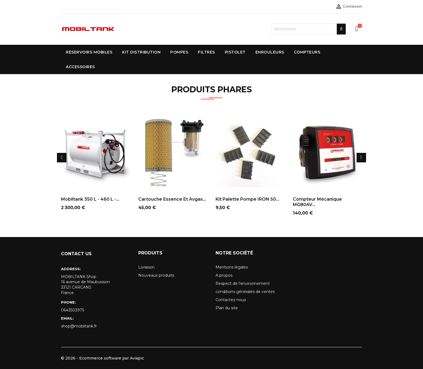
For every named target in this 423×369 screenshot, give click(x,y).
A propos (224, 275)
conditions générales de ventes (245, 291)
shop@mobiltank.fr (79, 326)
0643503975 (72, 310)
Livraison (146, 267)
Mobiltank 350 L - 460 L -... (90, 199)
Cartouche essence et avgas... (172, 199)
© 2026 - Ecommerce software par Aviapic (102, 358)
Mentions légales (232, 267)
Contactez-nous (231, 299)
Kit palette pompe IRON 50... (247, 199)
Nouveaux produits (156, 275)
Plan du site (227, 307)
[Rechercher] (308, 29)
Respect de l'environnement (243, 283)
